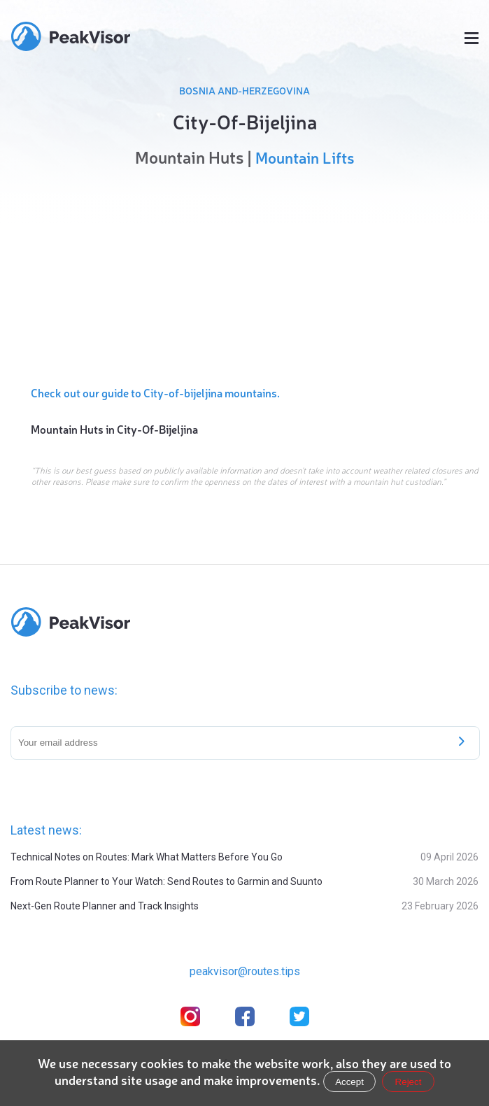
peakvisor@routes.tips (245, 971)
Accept (349, 1082)
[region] (244, 273)
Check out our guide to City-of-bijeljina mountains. (155, 392)
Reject (408, 1082)
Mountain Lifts (304, 157)
